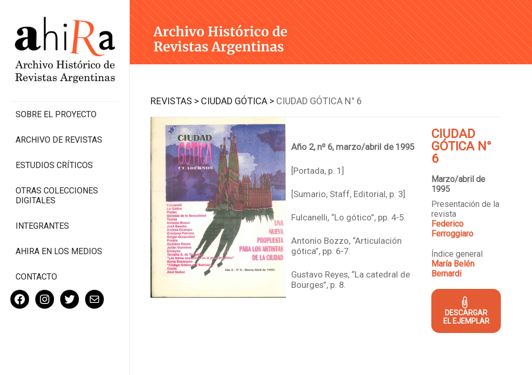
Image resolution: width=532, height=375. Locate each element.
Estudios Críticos (54, 165)
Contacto (36, 277)
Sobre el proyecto (56, 114)
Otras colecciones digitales (57, 195)
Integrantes (42, 226)
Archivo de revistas (59, 140)
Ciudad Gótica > (237, 100)
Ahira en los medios (59, 251)
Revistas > (175, 100)
